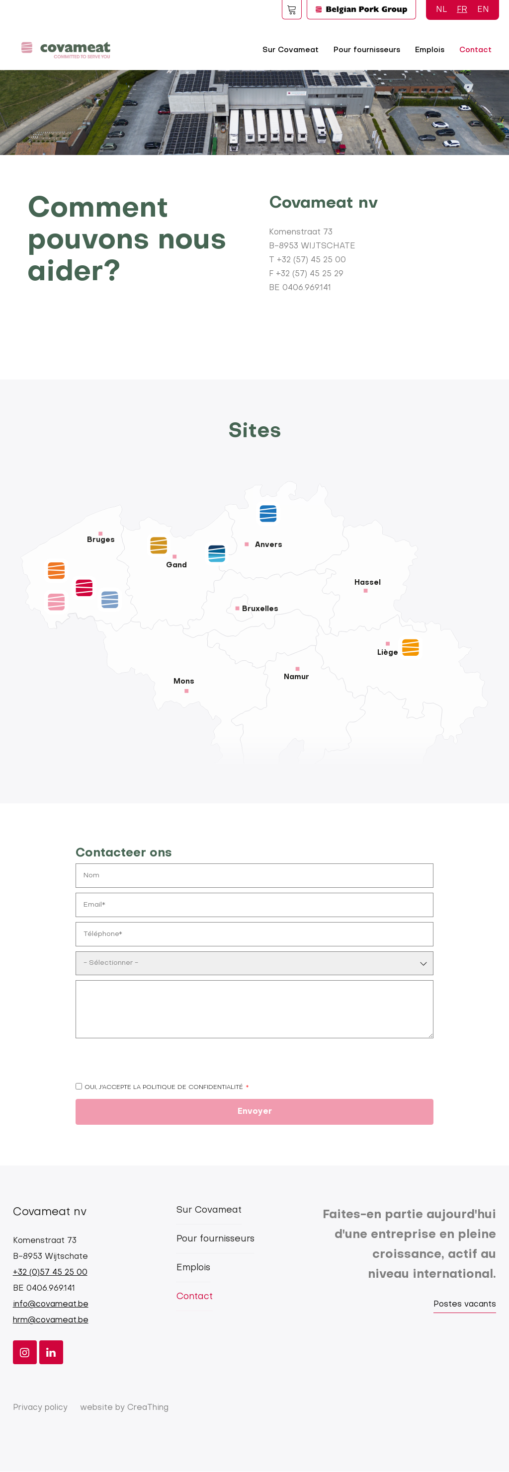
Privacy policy (40, 1408)
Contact (475, 50)
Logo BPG (361, 9)
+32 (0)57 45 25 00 (50, 1273)
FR (462, 10)
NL (441, 10)
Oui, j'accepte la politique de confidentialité (164, 1087)
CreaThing (148, 1408)
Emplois (429, 50)
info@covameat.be (50, 1305)
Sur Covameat (290, 50)
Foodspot (291, 9)
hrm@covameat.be (50, 1320)
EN (483, 10)
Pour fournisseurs (367, 50)
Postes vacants (464, 1305)
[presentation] (151, 1062)
